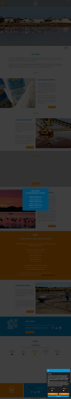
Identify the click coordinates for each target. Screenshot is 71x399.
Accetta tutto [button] (64, 393)
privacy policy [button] (64, 376)
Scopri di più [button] (58, 396)
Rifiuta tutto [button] (53, 393)
